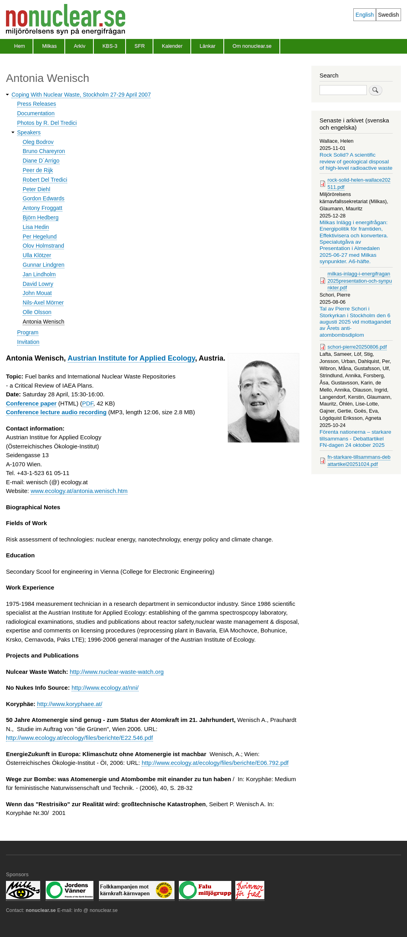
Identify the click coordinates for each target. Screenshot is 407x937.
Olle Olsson (37, 312)
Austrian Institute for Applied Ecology (131, 358)
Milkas (49, 46)
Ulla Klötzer (37, 255)
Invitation (28, 342)
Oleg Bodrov (38, 142)
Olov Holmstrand (43, 245)
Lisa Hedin (36, 227)
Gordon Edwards (43, 198)
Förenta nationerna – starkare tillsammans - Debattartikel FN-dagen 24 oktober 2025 (355, 438)
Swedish (388, 15)
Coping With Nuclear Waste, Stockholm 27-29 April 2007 (81, 94)
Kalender (172, 46)
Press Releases (36, 104)
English (365, 15)
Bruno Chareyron (44, 151)
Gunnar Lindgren (43, 265)
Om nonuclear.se (252, 46)
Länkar (207, 46)
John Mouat (37, 293)
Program (28, 332)
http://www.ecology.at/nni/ (105, 687)
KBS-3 (110, 46)
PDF (87, 403)
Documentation (35, 113)
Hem (19, 46)
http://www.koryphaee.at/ (69, 703)
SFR (139, 46)
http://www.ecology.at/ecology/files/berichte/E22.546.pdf (79, 737)
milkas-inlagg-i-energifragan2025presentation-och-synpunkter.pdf (360, 281)
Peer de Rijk (38, 170)
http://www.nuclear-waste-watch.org (117, 671)
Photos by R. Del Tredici (47, 123)
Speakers (29, 132)
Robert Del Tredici (45, 180)
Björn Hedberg (40, 217)
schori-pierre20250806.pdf (357, 347)
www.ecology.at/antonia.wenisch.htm (79, 490)
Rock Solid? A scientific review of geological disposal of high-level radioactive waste (356, 161)
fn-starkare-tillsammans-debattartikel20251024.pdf (359, 460)
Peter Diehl (36, 189)
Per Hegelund (40, 236)
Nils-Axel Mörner (43, 302)
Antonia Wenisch (43, 321)
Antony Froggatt (42, 208)
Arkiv (79, 46)
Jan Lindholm (39, 274)
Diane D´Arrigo (41, 160)
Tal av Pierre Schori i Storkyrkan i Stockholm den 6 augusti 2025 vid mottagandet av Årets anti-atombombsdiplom (355, 322)
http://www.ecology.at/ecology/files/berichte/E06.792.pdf (215, 762)
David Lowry (38, 284)
